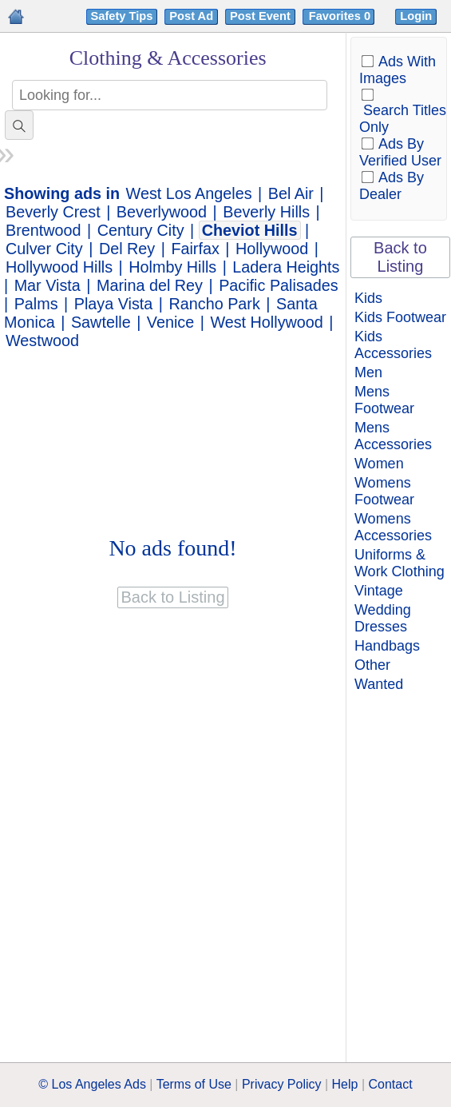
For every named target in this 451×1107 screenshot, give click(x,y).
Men (368, 372)
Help (345, 1084)
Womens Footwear (384, 491)
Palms (36, 304)
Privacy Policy (282, 1084)
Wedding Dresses (382, 618)
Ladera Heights (285, 267)
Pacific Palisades (278, 285)
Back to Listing (400, 257)
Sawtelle (101, 322)
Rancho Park (214, 304)
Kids (368, 298)
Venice (170, 322)
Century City (140, 230)
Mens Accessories (393, 436)
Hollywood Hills (59, 267)
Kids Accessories (393, 345)
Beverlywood (162, 212)
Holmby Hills (172, 267)
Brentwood (43, 230)
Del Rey (127, 248)
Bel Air (291, 193)
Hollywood (271, 248)
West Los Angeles (189, 193)
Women (379, 464)
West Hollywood (266, 322)
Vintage (378, 591)
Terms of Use (193, 1084)
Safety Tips (122, 16)
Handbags (387, 646)
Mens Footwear (384, 400)
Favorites (341, 16)
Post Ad (191, 16)
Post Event (260, 16)
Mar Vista (47, 285)
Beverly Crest (53, 212)
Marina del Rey (150, 285)
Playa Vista (113, 304)
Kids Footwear (400, 317)
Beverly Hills (266, 212)
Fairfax (195, 248)
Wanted (378, 684)
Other (372, 665)
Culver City (44, 248)
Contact (391, 1084)
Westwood (42, 340)
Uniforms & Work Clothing (399, 563)
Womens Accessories (393, 527)
